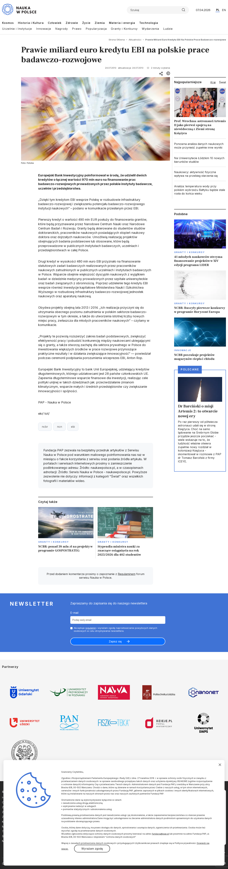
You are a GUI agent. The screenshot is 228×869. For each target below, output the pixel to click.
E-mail (74, 612)
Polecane (190, 369)
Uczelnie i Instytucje (17, 28)
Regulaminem (126, 574)
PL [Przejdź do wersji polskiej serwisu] (217, 10)
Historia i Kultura (31, 23)
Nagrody (61, 28)
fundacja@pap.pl (160, 834)
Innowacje (43, 28)
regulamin (90, 628)
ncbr (45, 426)
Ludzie (168, 28)
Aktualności (135, 39)
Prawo (77, 28)
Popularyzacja (96, 28)
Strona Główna (117, 39)
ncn (59, 426)
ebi (73, 426)
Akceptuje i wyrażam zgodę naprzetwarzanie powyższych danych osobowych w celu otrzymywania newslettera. (115, 629)
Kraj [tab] (213, 82)
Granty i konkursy (53, 541)
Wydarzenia (150, 28)
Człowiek (54, 23)
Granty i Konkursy (124, 28)
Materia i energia (122, 23)
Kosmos (8, 23)
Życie (86, 23)
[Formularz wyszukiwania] (158, 10)
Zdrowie (72, 23)
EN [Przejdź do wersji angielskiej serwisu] (224, 10)
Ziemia (100, 23)
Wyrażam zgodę (92, 848)
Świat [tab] (222, 82)
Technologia (148, 23)
